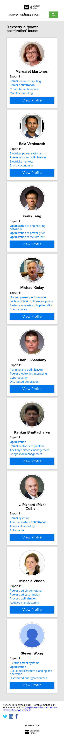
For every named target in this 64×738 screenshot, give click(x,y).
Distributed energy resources (28, 733)
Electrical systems (25, 164)
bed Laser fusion (25, 643)
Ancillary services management (29, 489)
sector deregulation (27, 485)
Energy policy (18, 334)
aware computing (25, 85)
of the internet (27, 254)
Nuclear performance (28, 322)
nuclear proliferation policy (31, 326)
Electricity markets (21, 172)
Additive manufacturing (24, 651)
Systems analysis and (31, 330)
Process (23, 647)
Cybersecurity (18, 409)
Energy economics (21, 176)
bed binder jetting (26, 639)
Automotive (17, 572)
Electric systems (24, 718)
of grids (27, 250)
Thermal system (28, 564)
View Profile (32, 107)
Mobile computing (21, 97)
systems (28, 168)
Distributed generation (24, 413)
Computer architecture (24, 93)
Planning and (26, 401)
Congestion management (26, 493)
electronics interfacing (28, 405)
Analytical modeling (22, 568)
